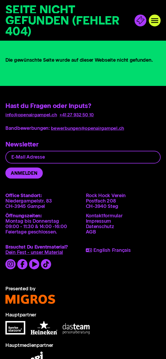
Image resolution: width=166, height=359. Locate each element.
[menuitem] (123, 217)
